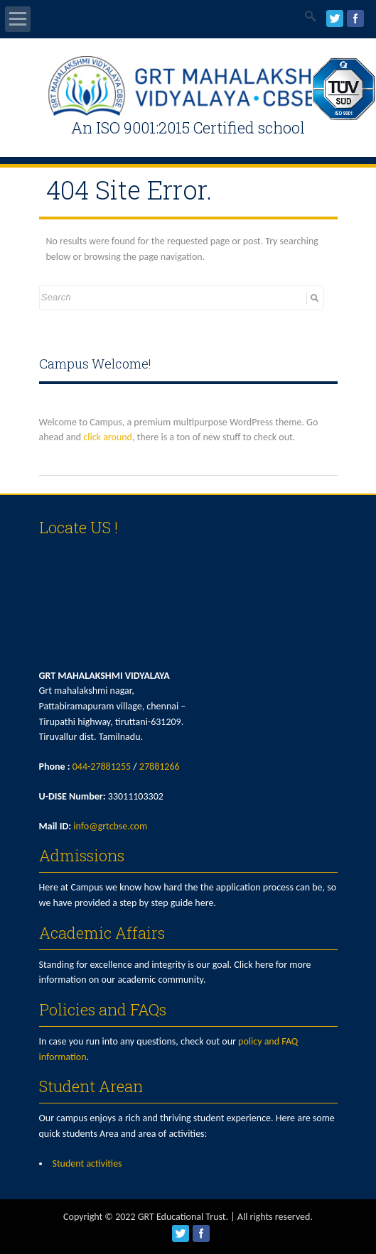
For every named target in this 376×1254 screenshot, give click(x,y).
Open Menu (18, 19)
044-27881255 (101, 766)
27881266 (159, 766)
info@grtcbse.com (110, 826)
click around (107, 437)
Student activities (87, 1163)
